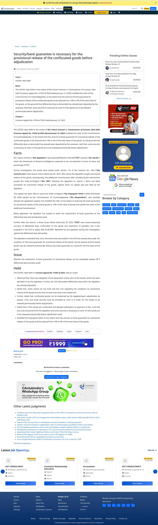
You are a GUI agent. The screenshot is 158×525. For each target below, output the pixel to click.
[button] (141, 8)
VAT (137, 205)
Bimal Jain (18, 351)
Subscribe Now (123, 167)
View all (152, 450)
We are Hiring (44, 518)
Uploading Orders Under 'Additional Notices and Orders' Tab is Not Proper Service (48, 432)
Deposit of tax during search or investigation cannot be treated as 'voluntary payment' (49, 422)
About (33, 518)
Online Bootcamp (101, 12)
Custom (24, 354)
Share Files (40, 503)
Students (128, 209)
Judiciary (17, 506)
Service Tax (107, 209)
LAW (118, 213)
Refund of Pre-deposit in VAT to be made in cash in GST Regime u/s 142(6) (44, 434)
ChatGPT (49, 331)
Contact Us (123, 518)
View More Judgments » (22, 443)
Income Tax (122, 205)
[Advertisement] (79, 29)
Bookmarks (62, 503)
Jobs (113, 12)
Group (83, 506)
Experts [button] (39, 8)
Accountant (89, 466)
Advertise (71, 518)
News (38, 497)
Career (112, 213)
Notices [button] (46, 8)
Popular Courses (44, 12)
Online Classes (123, 55)
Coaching (68, 12)
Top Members (63, 506)
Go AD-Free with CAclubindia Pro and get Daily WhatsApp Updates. (77, 3)
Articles (16, 497)
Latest (15, 450)
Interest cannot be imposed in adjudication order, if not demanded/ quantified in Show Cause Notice (55, 425)
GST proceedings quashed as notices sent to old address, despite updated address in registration (53, 427)
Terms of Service (85, 518)
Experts (39, 500)
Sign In (153, 8)
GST (123, 213)
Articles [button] (25, 8)
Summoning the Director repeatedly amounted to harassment (40, 437)
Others (136, 209)
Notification (40, 506)
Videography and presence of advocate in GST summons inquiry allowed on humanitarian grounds (54, 429)
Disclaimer (98, 518)
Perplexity (60, 331)
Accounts (106, 205)
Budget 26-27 (63, 497)
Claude (69, 331)
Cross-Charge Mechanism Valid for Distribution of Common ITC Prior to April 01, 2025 (49, 439)
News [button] (19, 8)
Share (62, 351)
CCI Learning (85, 503)
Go (142, 195)
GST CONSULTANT (14, 466)
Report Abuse (71, 351)
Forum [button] (32, 8)
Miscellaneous (132, 213)
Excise (105, 213)
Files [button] (52, 8)
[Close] (155, 3)
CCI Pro (89, 12)
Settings (17, 509)
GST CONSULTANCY (131, 466)
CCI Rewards (63, 509)
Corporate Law (118, 209)
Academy (57, 12)
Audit (113, 205)
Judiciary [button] (59, 8)
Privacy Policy (111, 518)
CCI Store (67, 8)
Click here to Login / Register (56, 377)
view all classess (123, 98)
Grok (87, 331)
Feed (60, 500)
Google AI (78, 331)
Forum (16, 500)
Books (79, 12)
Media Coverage (59, 518)
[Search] (136, 8)
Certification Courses (44, 509)
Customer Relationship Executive (55, 467)
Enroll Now (136, 68)
